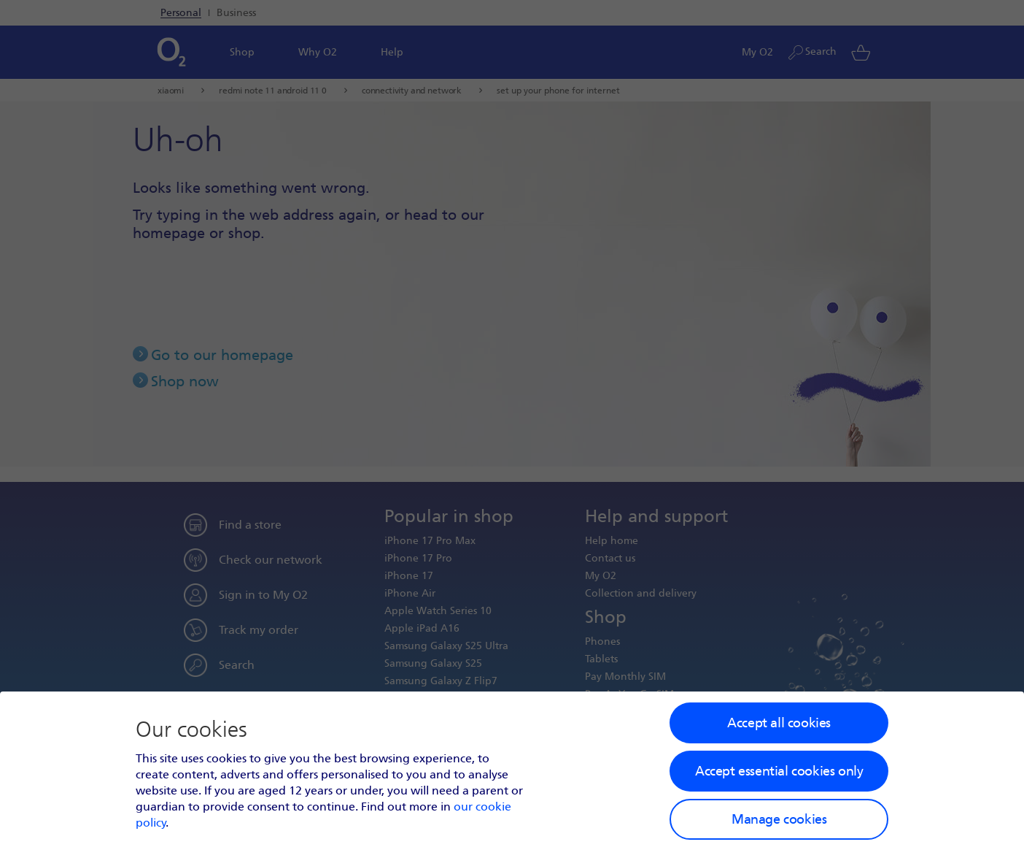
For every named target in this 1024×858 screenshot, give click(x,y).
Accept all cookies (779, 723)
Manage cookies (779, 819)
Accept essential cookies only (779, 771)
